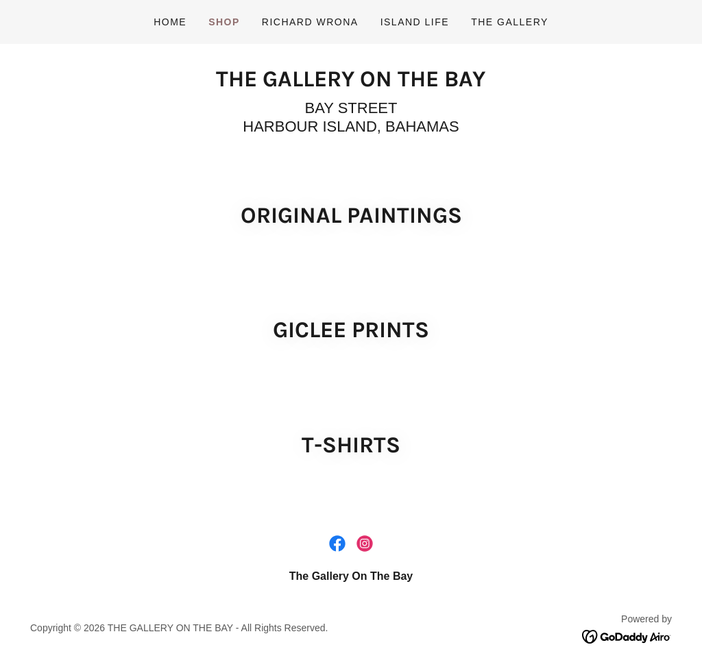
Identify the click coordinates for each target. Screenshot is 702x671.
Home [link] (170, 21)
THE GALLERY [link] (509, 21)
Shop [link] (224, 21)
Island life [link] (415, 21)
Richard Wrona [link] (310, 21)
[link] (350, 82)
